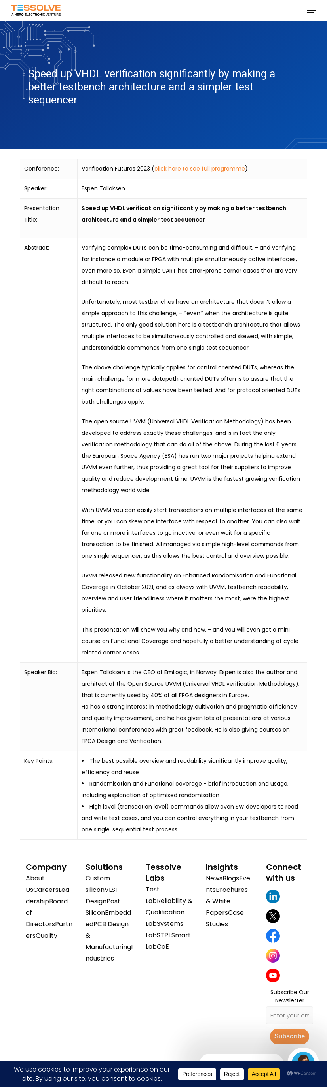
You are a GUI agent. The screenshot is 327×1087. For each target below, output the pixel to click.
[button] (311, 10)
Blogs (230, 878)
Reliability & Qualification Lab (169, 912)
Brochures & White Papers (227, 901)
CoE (163, 946)
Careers (46, 889)
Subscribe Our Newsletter (289, 996)
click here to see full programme (199, 169)
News (214, 878)
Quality (46, 935)
